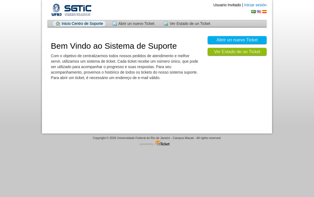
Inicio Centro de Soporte (82, 23)
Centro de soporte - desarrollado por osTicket (157, 143)
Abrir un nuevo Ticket (136, 23)
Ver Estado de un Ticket (190, 23)
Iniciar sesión (255, 5)
